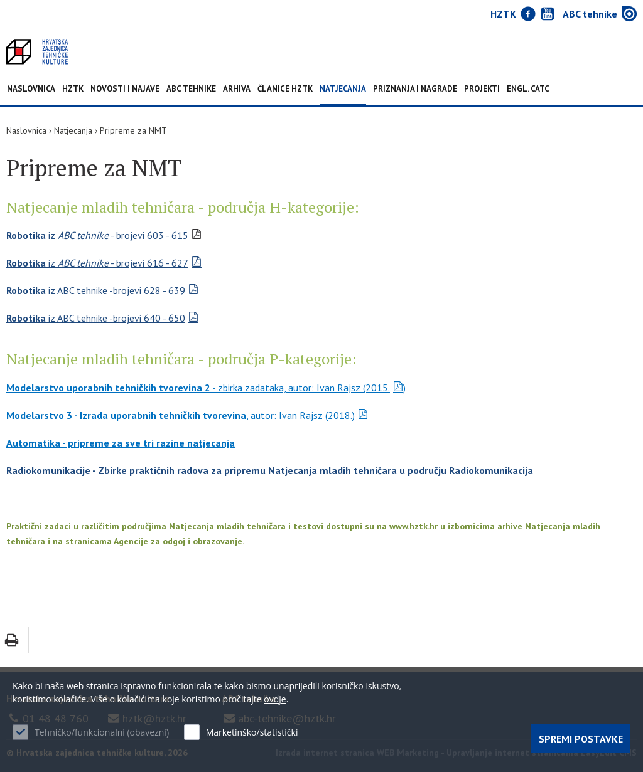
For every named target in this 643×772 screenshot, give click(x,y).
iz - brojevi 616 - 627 (97, 262)
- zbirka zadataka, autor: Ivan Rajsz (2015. (198, 387)
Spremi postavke (581, 738)
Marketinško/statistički (252, 732)
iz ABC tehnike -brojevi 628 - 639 (95, 290)
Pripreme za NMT (133, 130)
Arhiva (237, 89)
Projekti (482, 89)
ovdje (275, 699)
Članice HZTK (285, 89)
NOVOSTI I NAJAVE (124, 89)
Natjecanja (343, 89)
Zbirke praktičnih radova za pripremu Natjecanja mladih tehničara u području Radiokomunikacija (315, 470)
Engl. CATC (528, 89)
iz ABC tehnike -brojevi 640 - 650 (95, 318)
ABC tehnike (191, 89)
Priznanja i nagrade (415, 89)
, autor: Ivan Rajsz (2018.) (180, 415)
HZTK (73, 89)
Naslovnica (31, 89)
